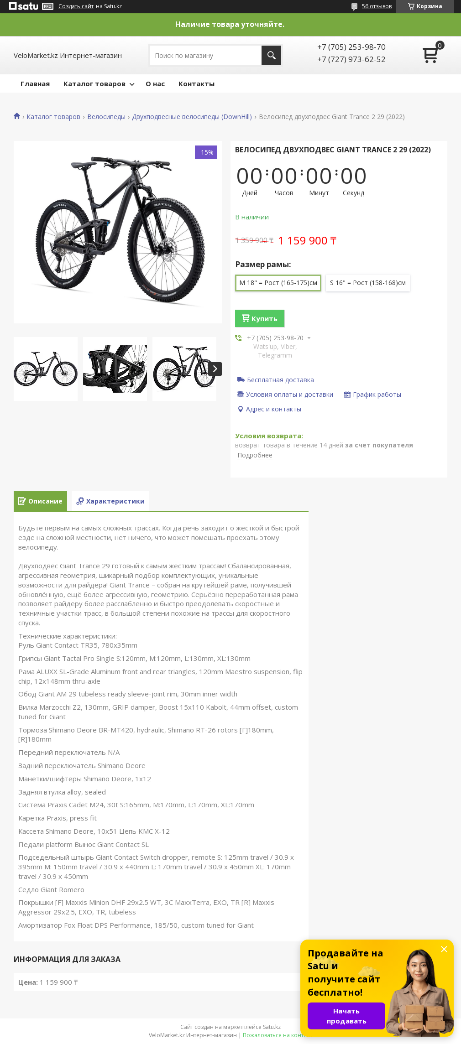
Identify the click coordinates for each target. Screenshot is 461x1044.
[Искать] (271, 55)
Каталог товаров (94, 83)
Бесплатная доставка (280, 379)
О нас (155, 83)
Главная (35, 83)
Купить (264, 318)
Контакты (196, 83)
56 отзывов (377, 6)
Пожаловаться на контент (278, 1035)
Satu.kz (272, 1027)
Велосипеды (106, 117)
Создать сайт (76, 6)
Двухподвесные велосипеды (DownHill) (192, 117)
